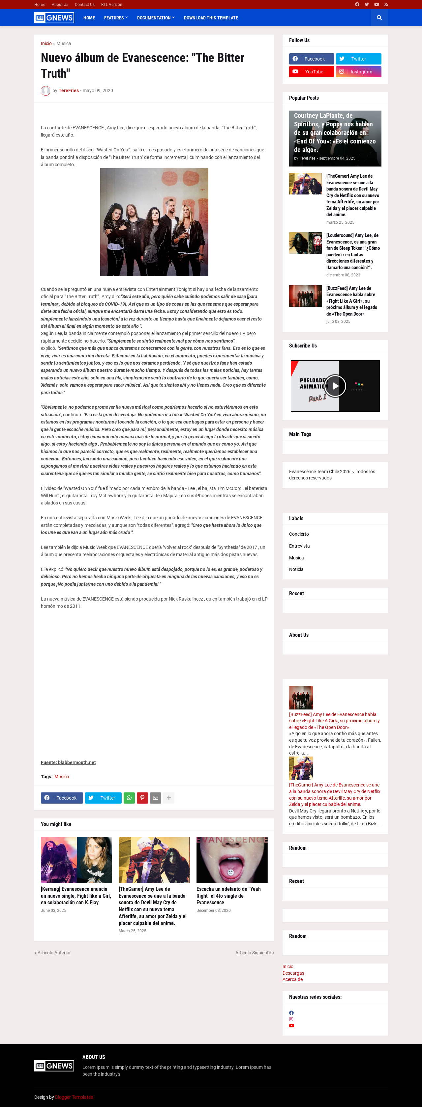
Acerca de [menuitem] (293, 979)
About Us (60, 4)
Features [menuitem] (114, 17)
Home (39, 4)
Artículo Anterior (54, 952)
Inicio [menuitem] (288, 966)
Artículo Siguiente (253, 952)
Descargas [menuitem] (293, 973)
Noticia (296, 569)
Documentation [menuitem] (154, 17)
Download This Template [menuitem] (211, 17)
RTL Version (111, 4)
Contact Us (85, 4)
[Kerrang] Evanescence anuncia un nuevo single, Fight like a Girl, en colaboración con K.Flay (76, 896)
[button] (379, 17)
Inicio (46, 43)
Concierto (299, 534)
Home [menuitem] (89, 17)
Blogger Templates (74, 1097)
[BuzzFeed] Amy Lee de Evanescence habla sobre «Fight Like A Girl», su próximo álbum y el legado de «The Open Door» (351, 301)
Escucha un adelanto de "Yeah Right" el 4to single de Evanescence (228, 896)
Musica (63, 43)
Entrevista (299, 546)
